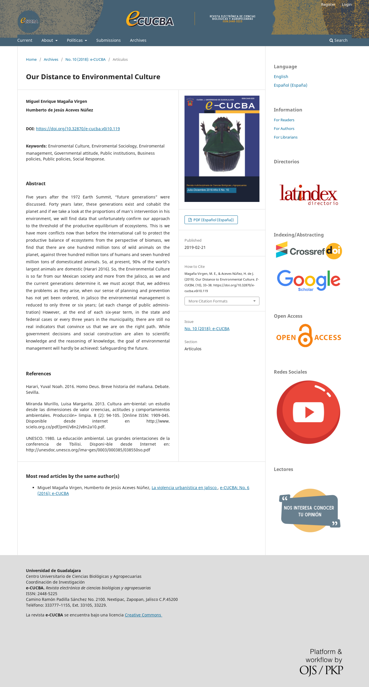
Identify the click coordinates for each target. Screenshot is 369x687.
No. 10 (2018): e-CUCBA (85, 59)
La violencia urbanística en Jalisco (185, 487)
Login (347, 4)
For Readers (284, 119)
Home (31, 59)
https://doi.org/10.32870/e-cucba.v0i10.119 (78, 128)
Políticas (75, 40)
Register (328, 4)
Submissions (108, 40)
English (281, 76)
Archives (138, 40)
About (48, 40)
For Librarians (286, 137)
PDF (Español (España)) (213, 219)
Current (24, 40)
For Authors (284, 128)
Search (339, 40)
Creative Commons (143, 615)
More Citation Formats (208, 301)
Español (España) (290, 85)
